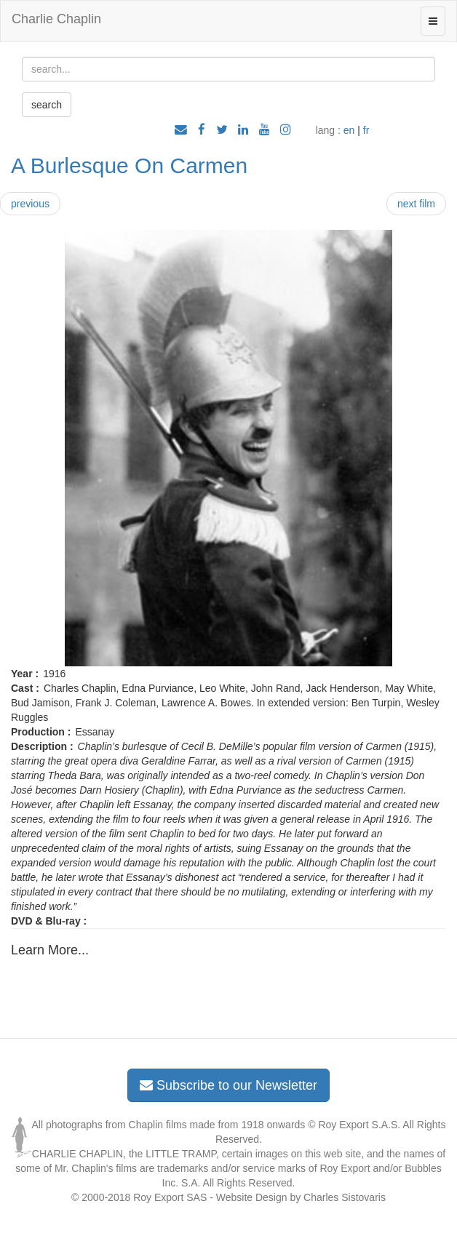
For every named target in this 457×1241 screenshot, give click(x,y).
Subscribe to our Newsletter (228, 1085)
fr (366, 130)
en (349, 130)
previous (30, 204)
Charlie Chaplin (56, 19)
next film (416, 204)
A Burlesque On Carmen (129, 165)
